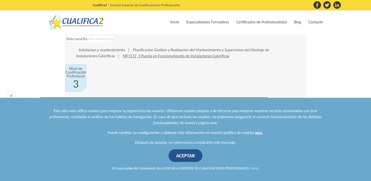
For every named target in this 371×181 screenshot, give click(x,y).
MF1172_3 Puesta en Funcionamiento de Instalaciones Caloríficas (176, 56)
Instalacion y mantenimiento (102, 50)
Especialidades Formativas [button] (207, 22)
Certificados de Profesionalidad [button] (261, 22)
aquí (258, 132)
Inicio (174, 22)
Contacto (315, 22)
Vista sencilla (76, 38)
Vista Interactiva (100, 38)
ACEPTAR (185, 156)
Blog (297, 22)
